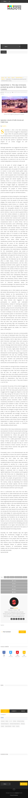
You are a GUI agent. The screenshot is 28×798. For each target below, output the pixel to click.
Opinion (3, 79)
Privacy (11, 795)
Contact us (24, 783)
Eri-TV (10, 721)
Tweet (14, 580)
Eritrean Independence (15, 723)
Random (23, 711)
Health (2, 726)
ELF (6, 77)
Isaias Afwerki (8, 726)
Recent (5, 711)
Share (14, 583)
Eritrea (13, 77)
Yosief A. (4, 126)
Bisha (7, 721)
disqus (22, 631)
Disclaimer (16, 795)
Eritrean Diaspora (5, 723)
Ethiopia (22, 723)
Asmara (2, 721)
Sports (17, 726)
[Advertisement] (14, 28)
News (14, 726)
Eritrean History (19, 77)
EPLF (9, 77)
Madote (17, 792)
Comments (13, 711)
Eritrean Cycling (20, 721)
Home (2, 77)
